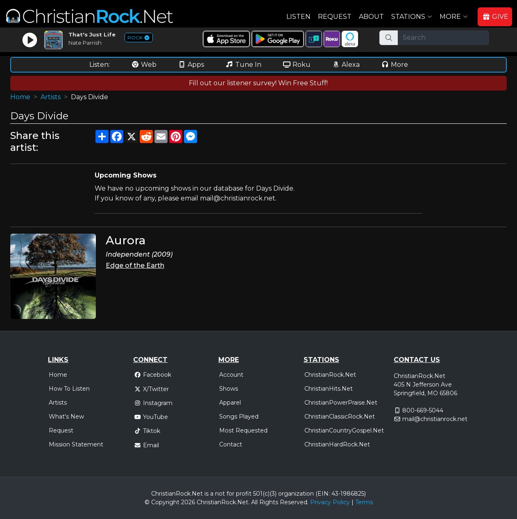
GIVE (495, 16)
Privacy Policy (330, 502)
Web (143, 64)
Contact (230, 444)
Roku (297, 64)
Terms (364, 502)
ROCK (138, 37)
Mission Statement (76, 444)
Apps (191, 64)
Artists (51, 97)
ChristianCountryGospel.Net (344, 430)
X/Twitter (151, 389)
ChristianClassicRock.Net (339, 416)
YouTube (151, 417)
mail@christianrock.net (434, 419)
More (394, 64)
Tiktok (147, 431)
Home (20, 97)
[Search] (443, 37)
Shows (228, 389)
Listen (298, 16)
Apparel (230, 402)
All (254, 502)
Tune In (243, 64)
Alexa (346, 64)
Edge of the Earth (135, 265)
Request (334, 16)
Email (146, 445)
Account (231, 375)
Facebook (152, 375)
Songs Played (238, 416)
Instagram (153, 403)
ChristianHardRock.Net (337, 444)
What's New (66, 416)
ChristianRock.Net (330, 375)
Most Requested (243, 430)
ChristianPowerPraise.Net (340, 402)
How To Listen (69, 389)
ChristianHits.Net (328, 389)
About (371, 16)
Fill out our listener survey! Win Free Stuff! (258, 83)
